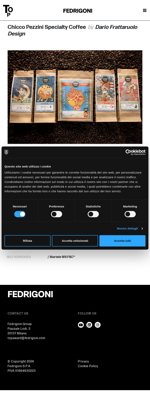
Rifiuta (27, 240)
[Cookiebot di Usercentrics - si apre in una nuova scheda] (128, 152)
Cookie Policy (88, 366)
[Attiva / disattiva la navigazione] (145, 10)
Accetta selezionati (75, 240)
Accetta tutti (122, 240)
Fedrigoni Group (20, 324)
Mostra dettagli (127, 228)
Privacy (83, 361)
